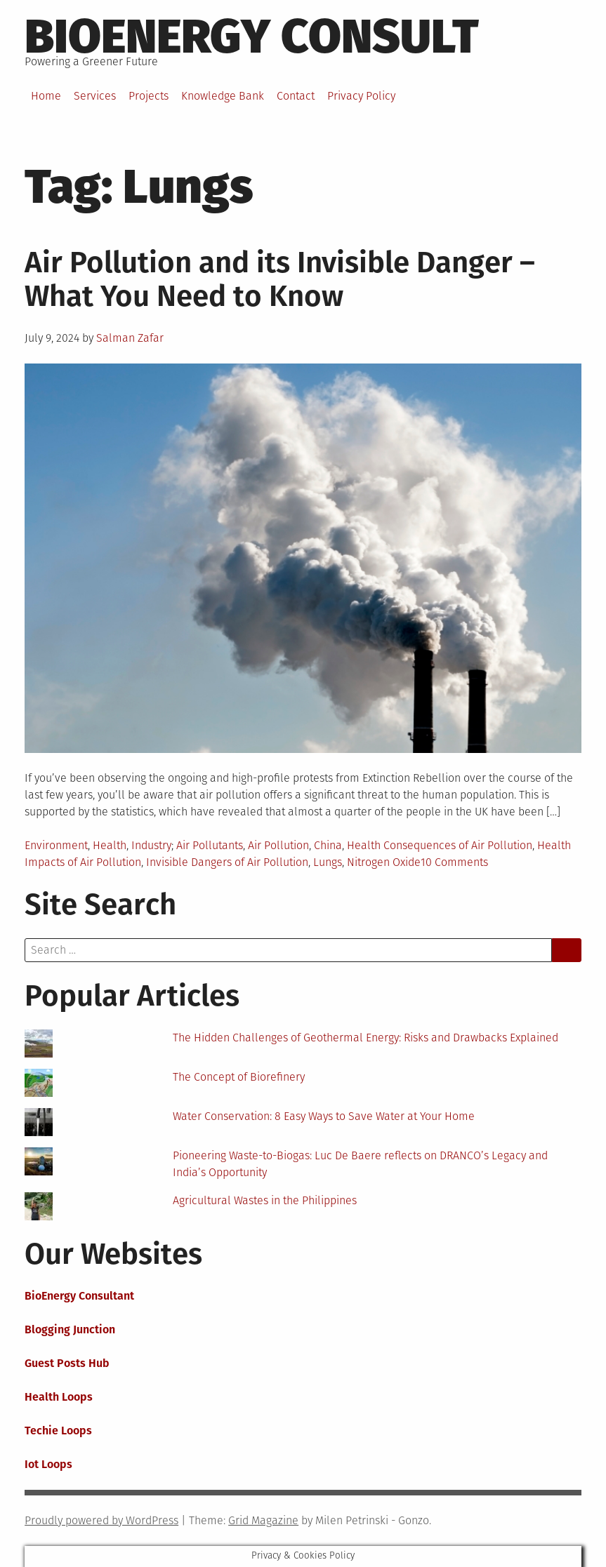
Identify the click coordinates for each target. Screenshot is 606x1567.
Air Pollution (278, 845)
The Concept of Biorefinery (239, 1076)
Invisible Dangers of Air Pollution (227, 862)
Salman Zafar (130, 338)
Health (109, 845)
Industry (151, 845)
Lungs (327, 862)
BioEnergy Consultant (79, 1295)
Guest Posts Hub (67, 1363)
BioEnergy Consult (252, 36)
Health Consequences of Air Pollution (439, 845)
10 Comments (454, 862)
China (328, 845)
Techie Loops (58, 1430)
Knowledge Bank (222, 95)
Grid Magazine (263, 1520)
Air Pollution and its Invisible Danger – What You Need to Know (280, 279)
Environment (56, 845)
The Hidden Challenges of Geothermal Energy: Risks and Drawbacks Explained (365, 1037)
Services (95, 95)
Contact (296, 95)
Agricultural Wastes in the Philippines (265, 1200)
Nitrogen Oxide (384, 862)
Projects (149, 95)
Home (46, 95)
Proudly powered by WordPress (101, 1520)
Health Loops (59, 1396)
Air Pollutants (209, 845)
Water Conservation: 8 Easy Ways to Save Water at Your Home (324, 1116)
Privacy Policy (361, 95)
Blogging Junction (70, 1329)
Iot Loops (48, 1464)
